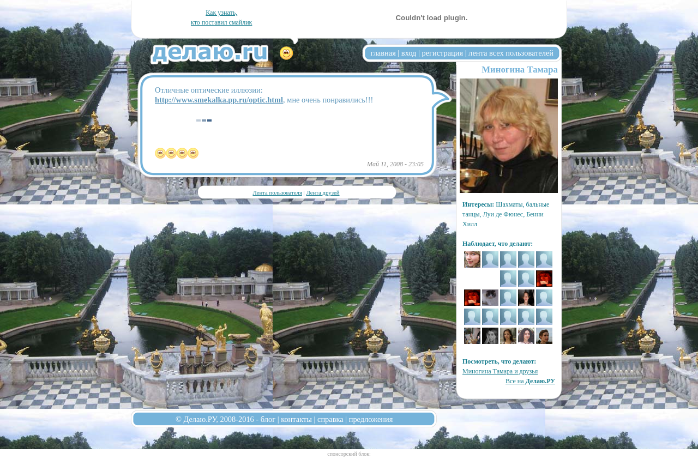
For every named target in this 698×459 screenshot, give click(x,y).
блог (268, 419)
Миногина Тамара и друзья (500, 371)
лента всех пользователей (510, 53)
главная (383, 53)
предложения (371, 419)
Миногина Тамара (520, 69)
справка (330, 419)
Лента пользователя (277, 192)
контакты (296, 419)
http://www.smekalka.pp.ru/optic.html (219, 99)
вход (409, 53)
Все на (530, 381)
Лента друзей (322, 192)
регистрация (442, 53)
